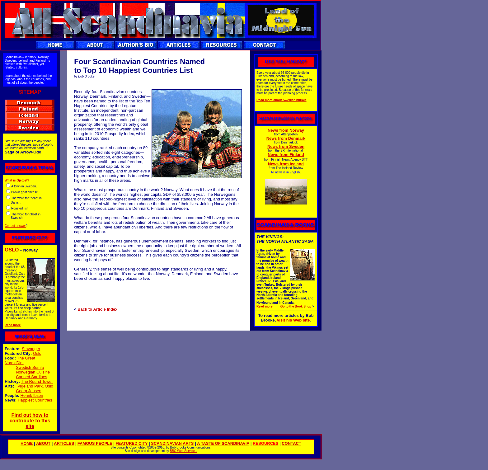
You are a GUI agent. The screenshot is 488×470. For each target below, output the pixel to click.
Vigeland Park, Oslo (35, 386)
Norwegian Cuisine (33, 372)
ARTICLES (64, 443)
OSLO (12, 249)
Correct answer (15, 226)
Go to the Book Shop (295, 306)
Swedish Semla (30, 367)
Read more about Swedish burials (281, 100)
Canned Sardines (31, 376)
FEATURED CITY (132, 443)
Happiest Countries (35, 400)
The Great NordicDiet (20, 360)
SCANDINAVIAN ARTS (172, 443)
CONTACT (291, 443)
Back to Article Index (97, 309)
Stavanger (31, 348)
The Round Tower (37, 381)
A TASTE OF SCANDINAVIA (223, 443)
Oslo (37, 353)
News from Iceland (286, 164)
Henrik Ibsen (32, 395)
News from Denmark (286, 138)
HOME (27, 443)
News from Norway (286, 130)
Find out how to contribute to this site (30, 420)
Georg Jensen (28, 390)
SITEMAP (30, 92)
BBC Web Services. (183, 451)
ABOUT (43, 443)
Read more (13, 325)
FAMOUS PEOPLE (94, 443)
